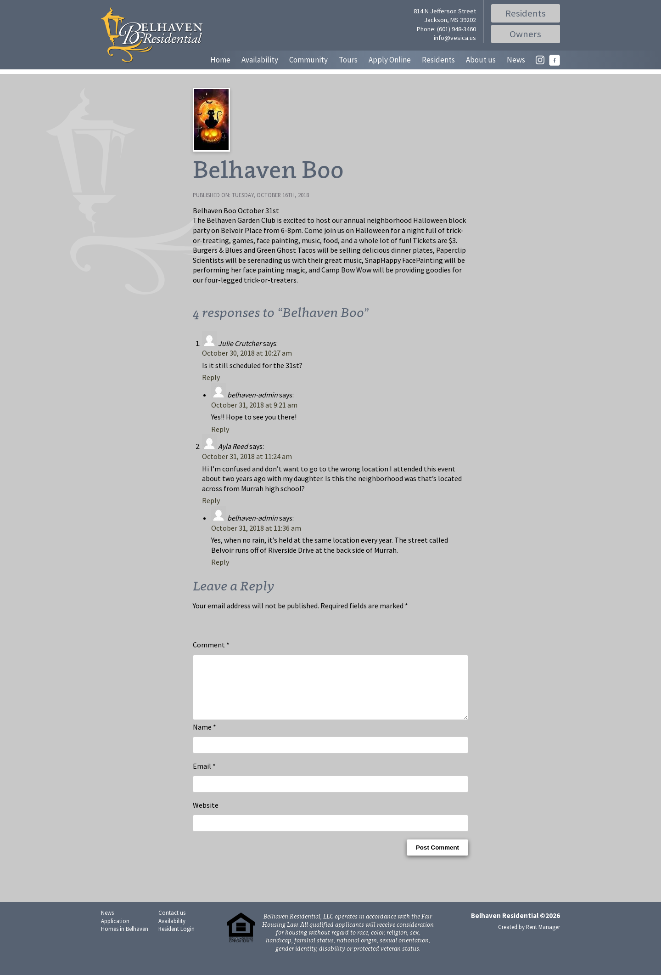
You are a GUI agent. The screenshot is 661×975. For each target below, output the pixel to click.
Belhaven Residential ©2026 (515, 926)
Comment (211, 644)
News (516, 60)
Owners (526, 34)
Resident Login (176, 939)
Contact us (171, 923)
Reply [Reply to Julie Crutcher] (211, 377)
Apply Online (390, 60)
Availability (259, 60)
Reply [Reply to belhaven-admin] (220, 429)
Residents (525, 13)
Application (115, 931)
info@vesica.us (455, 38)
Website (205, 816)
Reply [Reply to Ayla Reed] (211, 500)
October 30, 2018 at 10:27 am (247, 352)
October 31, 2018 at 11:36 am (256, 528)
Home (220, 60)
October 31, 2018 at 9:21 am (254, 404)
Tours (348, 60)
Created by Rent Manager (529, 937)
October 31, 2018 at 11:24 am (247, 456)
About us (481, 60)
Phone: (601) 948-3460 (446, 29)
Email (204, 777)
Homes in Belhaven (124, 939)
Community (308, 60)
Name (204, 738)
